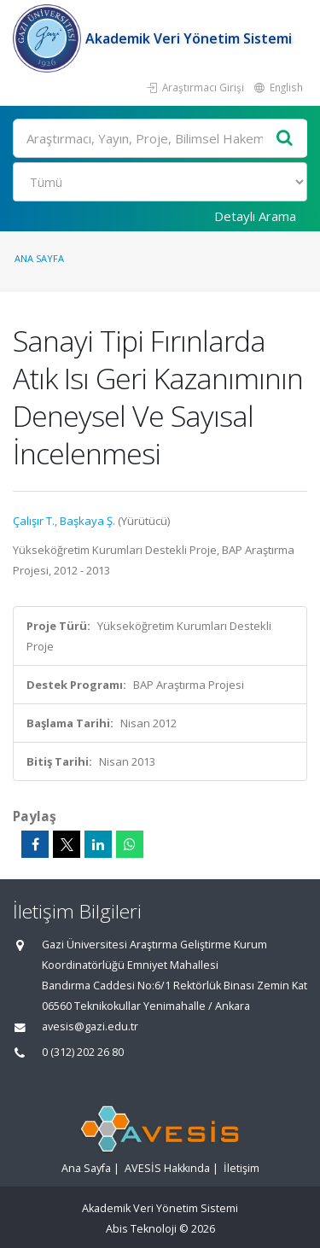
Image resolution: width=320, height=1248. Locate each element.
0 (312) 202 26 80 (83, 1052)
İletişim (241, 1168)
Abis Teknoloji (141, 1229)
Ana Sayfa (39, 258)
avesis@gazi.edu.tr (90, 1026)
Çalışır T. (34, 520)
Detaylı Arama (255, 216)
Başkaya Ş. (87, 520)
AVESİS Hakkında (167, 1168)
